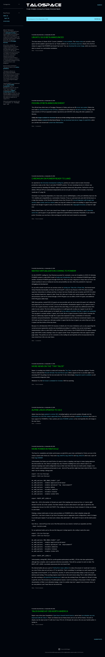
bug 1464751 (61, 455)
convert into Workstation (56, 122)
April (6, 18)
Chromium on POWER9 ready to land (51, 178)
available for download (81, 416)
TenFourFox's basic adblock (61, 566)
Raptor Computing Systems (9, 91)
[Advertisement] (64, 75)
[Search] (99, 5)
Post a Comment (39, 50)
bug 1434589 (39, 457)
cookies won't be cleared (47, 202)
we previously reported (75, 43)
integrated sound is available (83, 375)
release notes (79, 41)
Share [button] (33, 50)
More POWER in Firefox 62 (45, 449)
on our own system (81, 107)
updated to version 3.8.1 (51, 414)
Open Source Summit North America (63, 615)
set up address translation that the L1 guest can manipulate (79, 311)
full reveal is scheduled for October (52, 380)
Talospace (43, 5)
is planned (45, 120)
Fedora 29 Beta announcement (48, 103)
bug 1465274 (80, 455)
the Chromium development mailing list (52, 182)
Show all (97, 19)
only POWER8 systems (66, 418)
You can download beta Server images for (76, 120)
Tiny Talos (68, 370)
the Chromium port (52, 575)
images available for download (46, 117)
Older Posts (98, 639)
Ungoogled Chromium (79, 204)
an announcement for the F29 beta (48, 109)
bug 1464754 (69, 455)
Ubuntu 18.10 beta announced (48, 37)
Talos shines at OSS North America (50, 611)
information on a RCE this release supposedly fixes (46, 416)
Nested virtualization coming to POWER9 (54, 271)
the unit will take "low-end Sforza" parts (56, 372)
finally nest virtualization (63, 277)
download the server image (76, 46)
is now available (67, 41)
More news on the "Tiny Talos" (48, 366)
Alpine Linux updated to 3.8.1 (47, 410)
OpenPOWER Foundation (8, 85)
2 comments (38, 125)
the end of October (81, 109)
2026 (5, 15)
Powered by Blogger (64, 649)
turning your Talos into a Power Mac (74, 287)
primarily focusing (10, 32)
